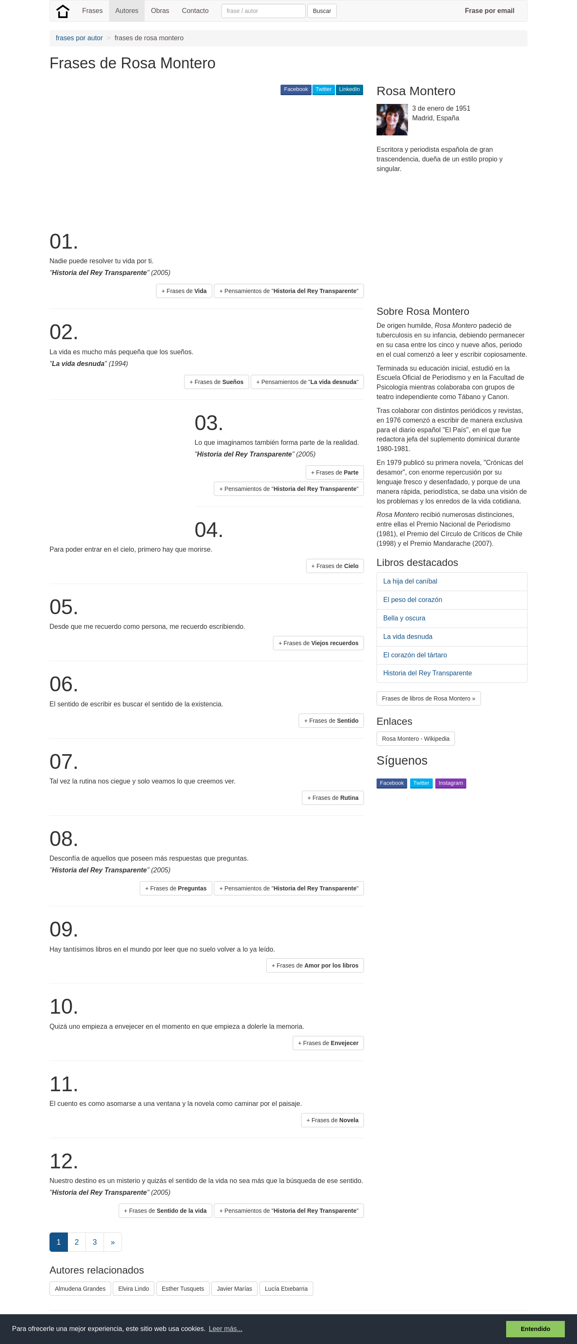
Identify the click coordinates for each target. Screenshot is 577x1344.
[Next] (113, 1242)
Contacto (195, 10)
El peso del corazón (412, 599)
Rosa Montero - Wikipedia (416, 738)
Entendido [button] (535, 1329)
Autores (126, 10)
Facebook (296, 89)
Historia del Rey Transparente (427, 673)
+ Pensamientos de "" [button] (289, 291)
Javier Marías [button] (234, 1288)
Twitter (324, 89)
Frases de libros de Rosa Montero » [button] (429, 698)
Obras (160, 10)
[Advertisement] (202, 162)
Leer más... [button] (225, 1328)
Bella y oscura (404, 618)
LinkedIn (349, 89)
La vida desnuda (407, 636)
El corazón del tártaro (415, 655)
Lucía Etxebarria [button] (286, 1288)
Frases (92, 10)
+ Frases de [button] (184, 291)
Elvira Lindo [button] (133, 1288)
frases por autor (79, 38)
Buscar (322, 11)
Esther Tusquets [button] (183, 1288)
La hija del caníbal (410, 581)
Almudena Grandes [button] (80, 1288)
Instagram (451, 783)
